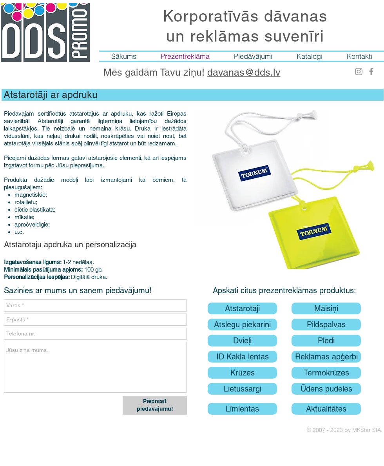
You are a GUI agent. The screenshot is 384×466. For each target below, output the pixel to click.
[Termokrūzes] (326, 373)
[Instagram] (359, 71)
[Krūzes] (242, 373)
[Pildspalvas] (326, 324)
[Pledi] (326, 340)
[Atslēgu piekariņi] (242, 324)
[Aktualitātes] (326, 409)
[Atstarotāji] (242, 308)
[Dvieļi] (242, 340)
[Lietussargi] (242, 389)
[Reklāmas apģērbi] (326, 357)
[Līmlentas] (242, 409)
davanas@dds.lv (244, 72)
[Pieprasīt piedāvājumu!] (155, 405)
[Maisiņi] (326, 308)
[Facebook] (371, 71)
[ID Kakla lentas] (242, 357)
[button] (289, 189)
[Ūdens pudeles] (326, 389)
